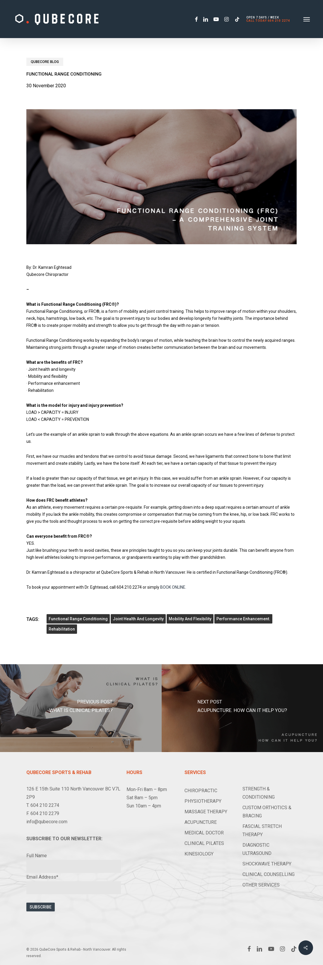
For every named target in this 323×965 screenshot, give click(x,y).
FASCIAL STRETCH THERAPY (262, 830)
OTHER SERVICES (261, 885)
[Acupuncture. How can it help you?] (242, 708)
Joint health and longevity (138, 618)
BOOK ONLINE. (173, 587)
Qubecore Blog (45, 62)
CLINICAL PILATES (204, 843)
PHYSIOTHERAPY (202, 801)
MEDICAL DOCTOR (204, 833)
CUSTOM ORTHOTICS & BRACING (266, 812)
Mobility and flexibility (190, 618)
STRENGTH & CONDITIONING (258, 793)
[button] (306, 19)
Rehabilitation (62, 629)
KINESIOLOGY (198, 854)
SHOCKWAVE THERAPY (266, 864)
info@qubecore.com (46, 821)
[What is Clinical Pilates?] (81, 708)
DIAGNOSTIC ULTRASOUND (256, 849)
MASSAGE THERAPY (205, 811)
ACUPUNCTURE (200, 822)
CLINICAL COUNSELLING (268, 874)
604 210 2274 (279, 20)
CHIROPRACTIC (200, 790)
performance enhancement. (243, 618)
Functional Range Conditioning (78, 618)
